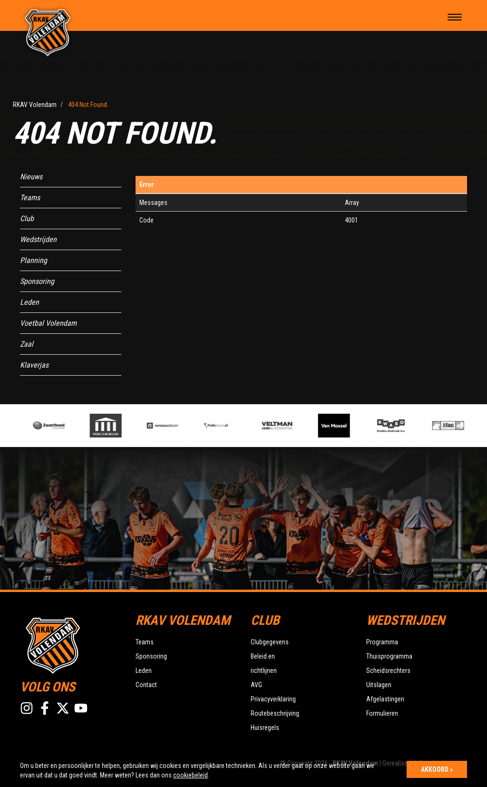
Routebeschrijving (275, 713)
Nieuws (31, 176)
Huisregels (265, 727)
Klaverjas (34, 364)
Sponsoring (37, 281)
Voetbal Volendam (48, 323)
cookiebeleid (190, 775)
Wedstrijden (38, 239)
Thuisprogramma (389, 656)
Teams (30, 197)
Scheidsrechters (388, 670)
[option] (169, 425)
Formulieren (382, 713)
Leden (29, 302)
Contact (146, 685)
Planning (33, 260)
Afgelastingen (385, 699)
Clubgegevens (270, 642)
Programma (382, 642)
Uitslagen (378, 685)
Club (27, 218)
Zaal (26, 344)
